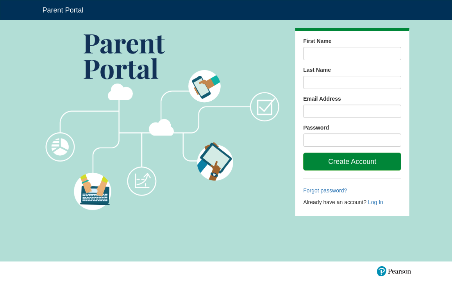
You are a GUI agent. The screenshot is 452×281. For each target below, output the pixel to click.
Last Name (317, 70)
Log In (375, 202)
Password (316, 127)
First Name (317, 41)
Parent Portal (63, 10)
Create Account (352, 161)
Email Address (322, 99)
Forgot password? (325, 190)
